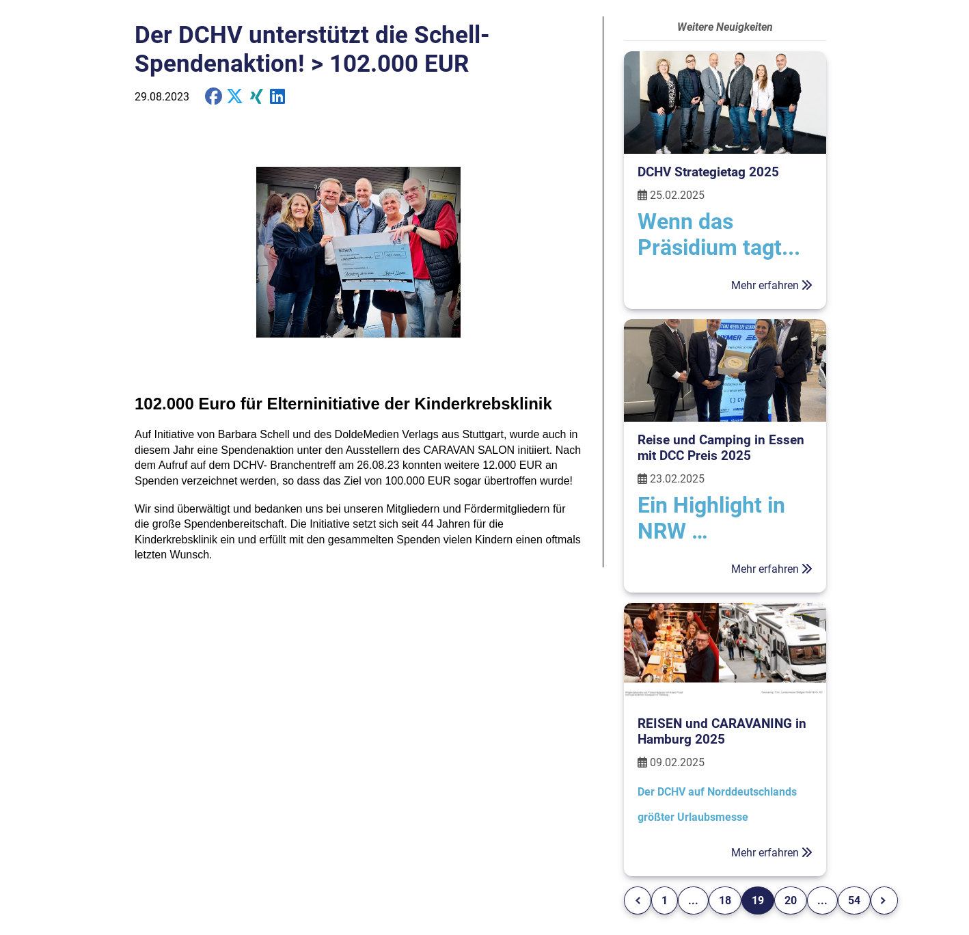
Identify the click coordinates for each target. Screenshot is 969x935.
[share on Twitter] (277, 96)
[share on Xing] (256, 96)
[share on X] (234, 96)
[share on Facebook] (213, 96)
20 (790, 900)
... (693, 900)
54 (854, 900)
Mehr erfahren (772, 285)
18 (725, 900)
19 (758, 900)
